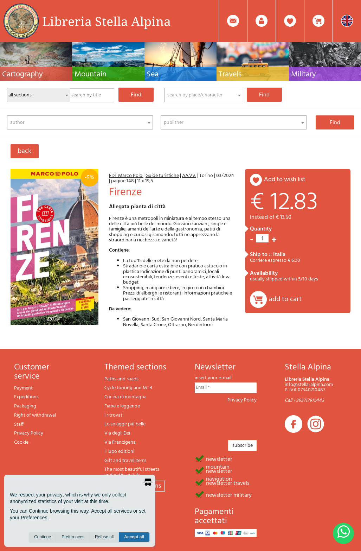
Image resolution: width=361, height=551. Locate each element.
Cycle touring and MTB (128, 388)
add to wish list (284, 180)
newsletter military (229, 495)
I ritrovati (113, 415)
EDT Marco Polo (126, 176)
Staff (19, 424)
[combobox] (203, 95)
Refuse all (104, 537)
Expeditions (26, 397)
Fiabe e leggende (122, 406)
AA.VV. (189, 176)
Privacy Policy (28, 433)
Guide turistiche (162, 176)
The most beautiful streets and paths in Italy (131, 472)
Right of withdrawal (35, 415)
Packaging (25, 406)
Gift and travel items (125, 460)
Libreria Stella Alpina (106, 21)
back (25, 151)
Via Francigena (120, 442)
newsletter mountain (219, 459)
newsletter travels (228, 483)
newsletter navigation (219, 471)
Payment (23, 388)
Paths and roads (121, 379)
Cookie (21, 442)
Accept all (134, 537)
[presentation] (248, 419)
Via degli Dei (117, 433)
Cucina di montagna (125, 397)
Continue (42, 537)
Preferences (73, 537)
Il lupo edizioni (119, 451)
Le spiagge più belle (125, 424)
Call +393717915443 (304, 401)
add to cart (285, 299)
